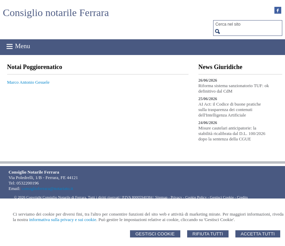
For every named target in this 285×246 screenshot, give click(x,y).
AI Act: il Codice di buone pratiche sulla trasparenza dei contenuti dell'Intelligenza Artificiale (229, 109)
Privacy (176, 197)
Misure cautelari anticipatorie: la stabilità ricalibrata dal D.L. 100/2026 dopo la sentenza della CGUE (231, 133)
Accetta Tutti (258, 233)
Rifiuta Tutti (208, 233)
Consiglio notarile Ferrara (56, 12)
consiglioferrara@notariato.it (47, 188)
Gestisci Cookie (155, 233)
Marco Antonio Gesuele (28, 82)
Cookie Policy (196, 197)
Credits (242, 197)
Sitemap (161, 197)
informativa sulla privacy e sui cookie (62, 219)
